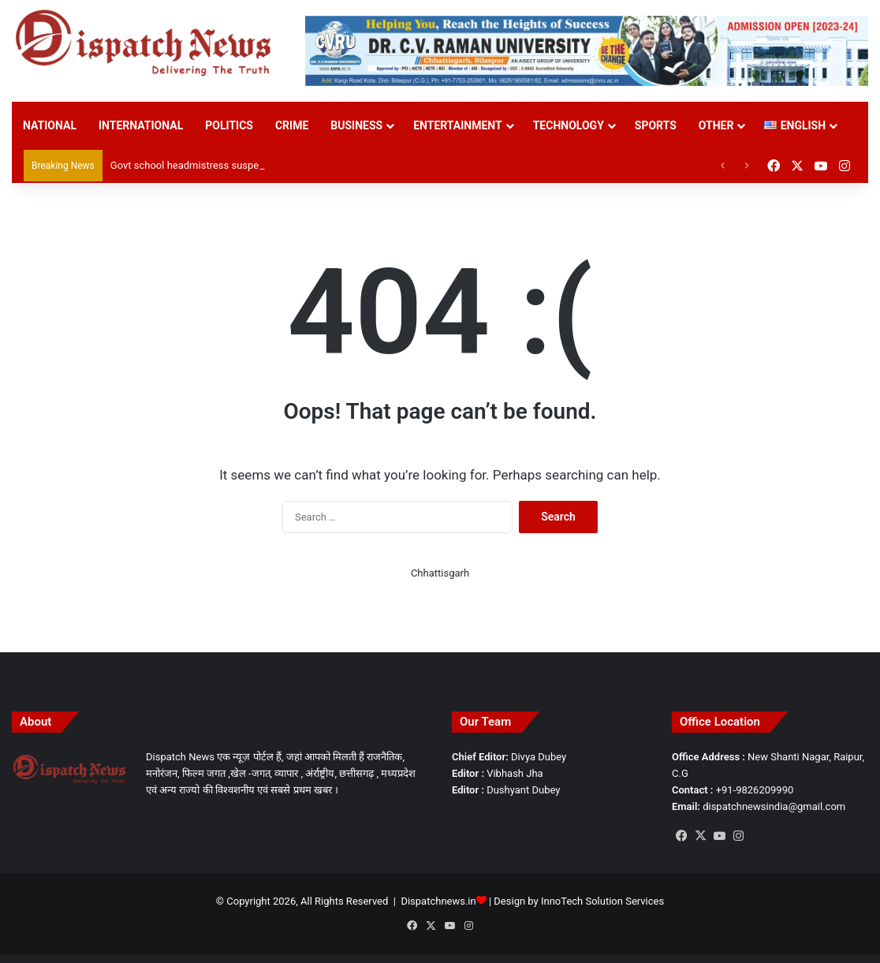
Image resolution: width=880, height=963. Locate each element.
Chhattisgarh (440, 573)
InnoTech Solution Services (602, 901)
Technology (568, 125)
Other (716, 125)
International (141, 125)
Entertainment (457, 125)
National (49, 125)
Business (356, 125)
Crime (291, 125)
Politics (229, 125)
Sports (656, 125)
